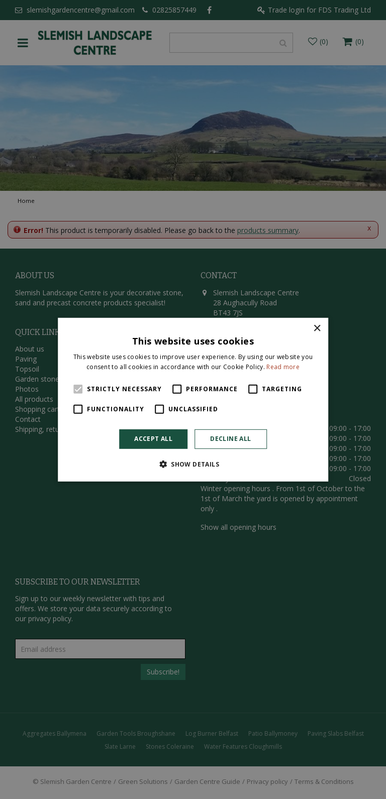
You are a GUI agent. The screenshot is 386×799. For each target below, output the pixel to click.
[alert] (193, 399)
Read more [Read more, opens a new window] (283, 367)
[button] (193, 464)
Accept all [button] (153, 438)
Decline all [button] (230, 438)
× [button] (317, 328)
